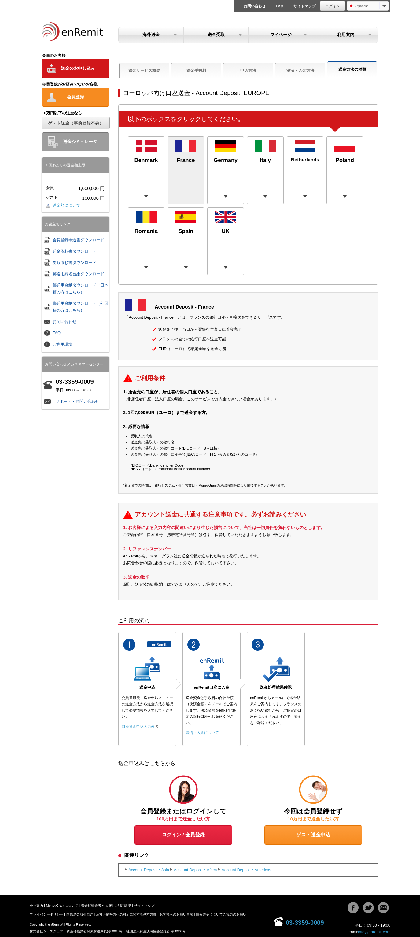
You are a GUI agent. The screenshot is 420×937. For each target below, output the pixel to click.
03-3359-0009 (305, 922)
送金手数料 (196, 70)
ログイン (332, 6)
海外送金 (151, 34)
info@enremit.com (374, 932)
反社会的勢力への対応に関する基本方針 (126, 914)
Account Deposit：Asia (148, 870)
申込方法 (248, 70)
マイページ (281, 34)
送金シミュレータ (80, 141)
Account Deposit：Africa (195, 870)
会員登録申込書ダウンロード (78, 240)
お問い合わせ (255, 6)
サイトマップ (304, 6)
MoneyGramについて (62, 905)
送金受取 (216, 34)
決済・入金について (202, 733)
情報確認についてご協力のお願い (221, 914)
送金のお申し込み (78, 68)
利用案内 (345, 34)
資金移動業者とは (94, 905)
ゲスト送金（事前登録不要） (76, 122)
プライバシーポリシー (46, 914)
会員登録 (75, 96)
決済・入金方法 (300, 70)
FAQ (279, 6)
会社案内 (36, 905)
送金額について (63, 205)
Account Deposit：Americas (246, 870)
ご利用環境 (62, 344)
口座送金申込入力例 (138, 726)
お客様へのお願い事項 (176, 914)
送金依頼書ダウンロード (74, 251)
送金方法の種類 (352, 69)
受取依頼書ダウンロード (74, 262)
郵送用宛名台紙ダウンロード (78, 274)
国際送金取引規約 (79, 914)
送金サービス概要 (144, 70)
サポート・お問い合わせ (77, 401)
